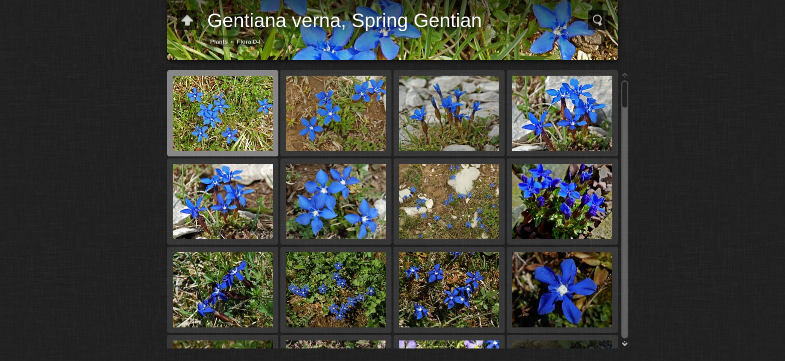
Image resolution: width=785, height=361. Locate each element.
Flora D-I (248, 41)
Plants (219, 41)
